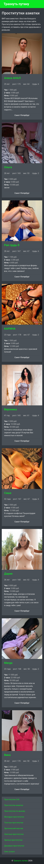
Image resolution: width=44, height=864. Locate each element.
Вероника (10, 409)
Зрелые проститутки (13, 840)
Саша (7, 493)
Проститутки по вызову (14, 811)
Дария (8, 573)
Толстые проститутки (13, 823)
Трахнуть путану (16, 4)
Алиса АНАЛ (12, 78)
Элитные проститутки (13, 834)
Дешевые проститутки (14, 846)
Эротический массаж (13, 828)
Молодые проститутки (14, 817)
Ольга (8, 167)
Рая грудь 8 (11, 245)
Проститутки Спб (11, 799)
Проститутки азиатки (13, 805)
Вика (7, 755)
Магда (8, 663)
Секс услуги (9, 851)
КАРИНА (9, 328)
